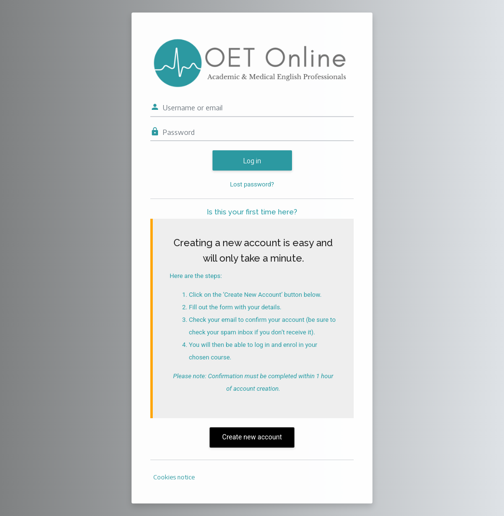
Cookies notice (174, 477)
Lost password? (252, 184)
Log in (252, 161)
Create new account (252, 437)
